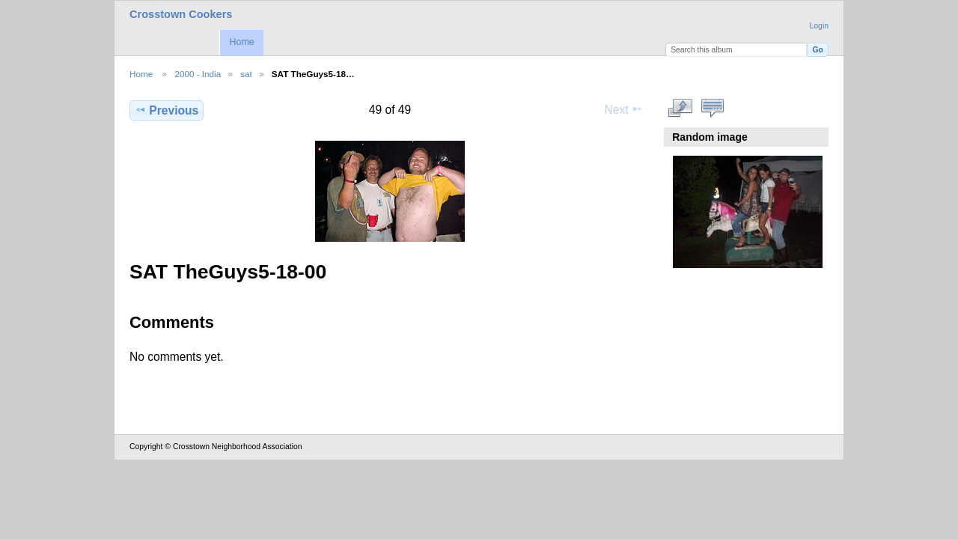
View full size (681, 108)
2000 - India (197, 74)
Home (241, 42)
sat (246, 74)
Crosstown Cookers (180, 14)
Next (624, 109)
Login (819, 26)
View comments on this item (713, 108)
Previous (166, 110)
